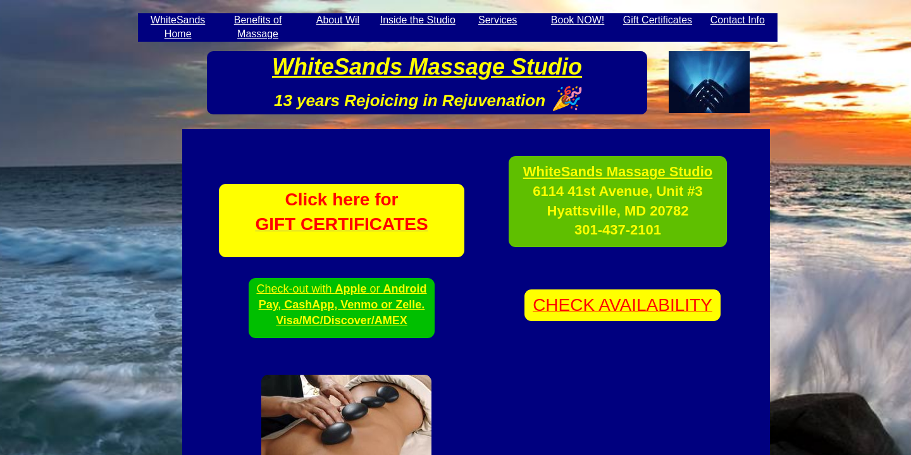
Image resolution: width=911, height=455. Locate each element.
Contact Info (737, 20)
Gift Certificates (657, 20)
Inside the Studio (418, 20)
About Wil (337, 20)
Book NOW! (577, 20)
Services (497, 20)
